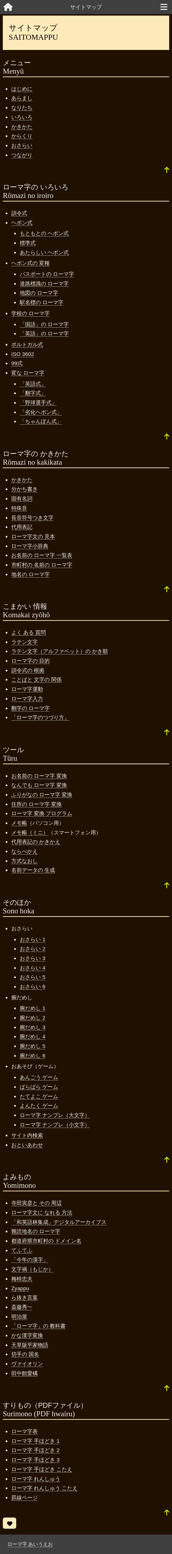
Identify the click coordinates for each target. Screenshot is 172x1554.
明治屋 (19, 1317)
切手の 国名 (25, 1354)
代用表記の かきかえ (35, 842)
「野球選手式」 (38, 402)
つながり (21, 155)
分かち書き (24, 489)
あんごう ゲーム (39, 1077)
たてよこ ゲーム (39, 1096)
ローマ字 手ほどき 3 (35, 1460)
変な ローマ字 (27, 373)
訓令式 (19, 213)
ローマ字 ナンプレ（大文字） (55, 1115)
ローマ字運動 (27, 689)
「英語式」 (33, 384)
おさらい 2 (32, 949)
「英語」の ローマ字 (44, 333)
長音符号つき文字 (32, 518)
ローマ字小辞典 (29, 546)
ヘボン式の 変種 (30, 263)
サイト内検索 (27, 1135)
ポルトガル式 (27, 344)
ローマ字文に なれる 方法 (41, 1212)
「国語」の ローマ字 (44, 324)
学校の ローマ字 (30, 313)
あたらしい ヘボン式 (44, 252)
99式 (17, 363)
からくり (21, 136)
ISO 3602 (22, 354)
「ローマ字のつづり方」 (40, 717)
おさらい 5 (32, 977)
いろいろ (21, 117)
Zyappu (20, 1288)
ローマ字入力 (27, 699)
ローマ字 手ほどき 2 (35, 1450)
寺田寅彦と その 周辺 (36, 1203)
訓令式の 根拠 (27, 670)
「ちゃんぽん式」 (41, 421)
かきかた (21, 127)
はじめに (21, 89)
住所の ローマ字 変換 (36, 804)
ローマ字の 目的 (30, 661)
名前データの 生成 (33, 870)
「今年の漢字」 (29, 1260)
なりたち (21, 107)
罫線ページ (24, 1498)
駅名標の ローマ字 (41, 302)
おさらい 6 (32, 986)
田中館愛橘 (24, 1373)
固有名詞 (21, 498)
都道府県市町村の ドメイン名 (46, 1241)
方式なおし (24, 861)
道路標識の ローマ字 (44, 283)
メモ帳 (19, 823)
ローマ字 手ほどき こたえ (41, 1469)
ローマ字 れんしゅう (35, 1479)
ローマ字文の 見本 (33, 536)
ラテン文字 (24, 642)
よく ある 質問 (28, 632)
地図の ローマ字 (39, 293)
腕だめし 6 (32, 1056)
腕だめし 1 (32, 1008)
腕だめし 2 (32, 1018)
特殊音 (19, 508)
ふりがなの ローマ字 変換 (41, 795)
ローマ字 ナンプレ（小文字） (55, 1125)
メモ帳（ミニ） (29, 832)
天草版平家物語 (29, 1345)
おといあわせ (27, 1145)
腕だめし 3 (32, 1027)
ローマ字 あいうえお (30, 1544)
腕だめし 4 (32, 1036)
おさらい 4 (32, 968)
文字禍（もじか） (32, 1269)
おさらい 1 (32, 939)
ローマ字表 (24, 1431)
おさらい (21, 145)
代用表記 (21, 527)
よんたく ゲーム (39, 1105)
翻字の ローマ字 (30, 708)
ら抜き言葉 (24, 1297)
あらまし (21, 98)
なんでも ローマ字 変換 (39, 785)
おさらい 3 (32, 958)
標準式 (28, 243)
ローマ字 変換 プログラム (41, 813)
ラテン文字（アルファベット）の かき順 (59, 651)
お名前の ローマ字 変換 (39, 776)
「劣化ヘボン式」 (41, 412)
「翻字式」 (33, 393)
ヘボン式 (21, 223)
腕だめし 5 (32, 1046)
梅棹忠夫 (21, 1279)
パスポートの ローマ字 (47, 274)
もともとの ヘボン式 (44, 233)
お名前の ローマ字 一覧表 (41, 555)
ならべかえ (24, 851)
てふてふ (21, 1250)
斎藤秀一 (21, 1307)
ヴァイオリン (27, 1364)
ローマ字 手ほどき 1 (35, 1441)
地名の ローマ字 (30, 574)
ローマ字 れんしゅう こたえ (44, 1488)
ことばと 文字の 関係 (36, 679)
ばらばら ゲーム (39, 1087)
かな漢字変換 (27, 1335)
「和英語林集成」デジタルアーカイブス (58, 1222)
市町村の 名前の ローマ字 (41, 565)
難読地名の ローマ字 (35, 1231)
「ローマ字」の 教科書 (38, 1326)
